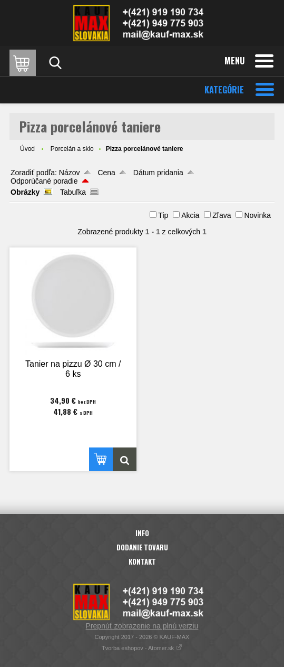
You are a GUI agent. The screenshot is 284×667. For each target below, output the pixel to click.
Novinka (257, 215)
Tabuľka (73, 192)
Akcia (190, 215)
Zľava (221, 215)
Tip (163, 215)
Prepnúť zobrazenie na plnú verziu (142, 626)
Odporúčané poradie (44, 181)
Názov (69, 172)
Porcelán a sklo (72, 149)
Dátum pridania (158, 172)
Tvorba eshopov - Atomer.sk (142, 648)
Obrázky (25, 192)
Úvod (27, 149)
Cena (106, 172)
